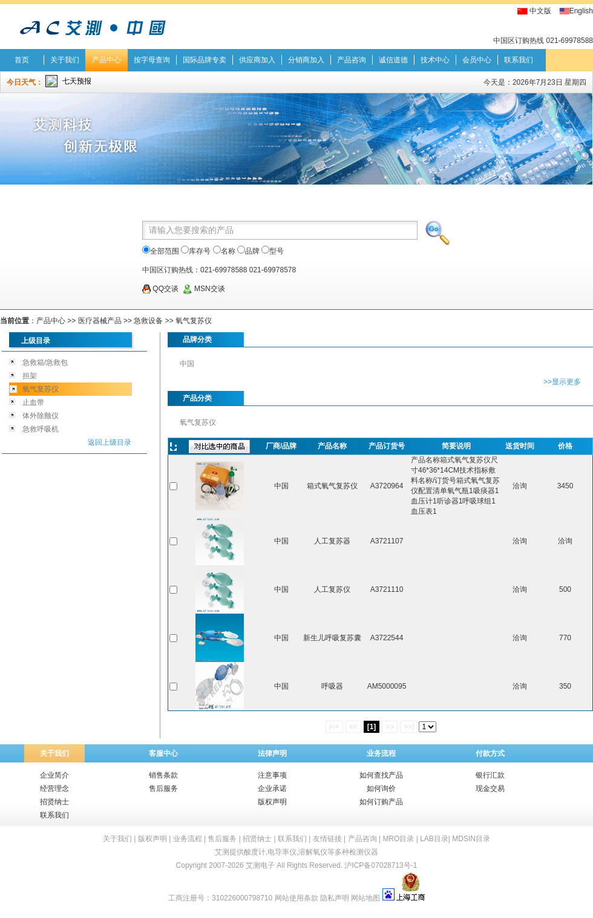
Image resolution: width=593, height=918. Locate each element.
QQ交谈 (160, 288)
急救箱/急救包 (45, 362)
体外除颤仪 (40, 415)
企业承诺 (272, 788)
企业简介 (54, 775)
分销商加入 (306, 60)
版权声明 (272, 802)
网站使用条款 (296, 898)
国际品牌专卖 (204, 60)
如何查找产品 (381, 775)
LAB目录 (434, 838)
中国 (187, 363)
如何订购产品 (381, 802)
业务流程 (381, 753)
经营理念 (54, 788)
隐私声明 (334, 898)
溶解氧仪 (312, 852)
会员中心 (476, 60)
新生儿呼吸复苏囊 (332, 638)
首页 (22, 60)
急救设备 (148, 320)
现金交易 (490, 788)
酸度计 (255, 852)
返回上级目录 (109, 442)
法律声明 (272, 753)
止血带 (33, 402)
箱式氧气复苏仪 (332, 486)
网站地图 (365, 898)
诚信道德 (393, 60)
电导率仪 (281, 852)
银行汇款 (490, 775)
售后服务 (163, 788)
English (581, 11)
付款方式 (490, 753)
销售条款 (163, 775)
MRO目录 (398, 838)
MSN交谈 (204, 288)
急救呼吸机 (40, 429)
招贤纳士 (54, 802)
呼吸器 (332, 686)
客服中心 (163, 753)
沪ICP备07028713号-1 (380, 865)
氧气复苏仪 (193, 320)
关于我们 (64, 60)
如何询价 (381, 788)
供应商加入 (257, 60)
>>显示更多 (562, 382)
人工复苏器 (332, 541)
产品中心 (106, 60)
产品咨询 (351, 60)
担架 (29, 376)
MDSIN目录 (471, 838)
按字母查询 (152, 60)
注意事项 (272, 775)
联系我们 (518, 60)
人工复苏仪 (332, 589)
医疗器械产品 (100, 320)
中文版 (540, 11)
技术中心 (435, 60)
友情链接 (327, 838)
